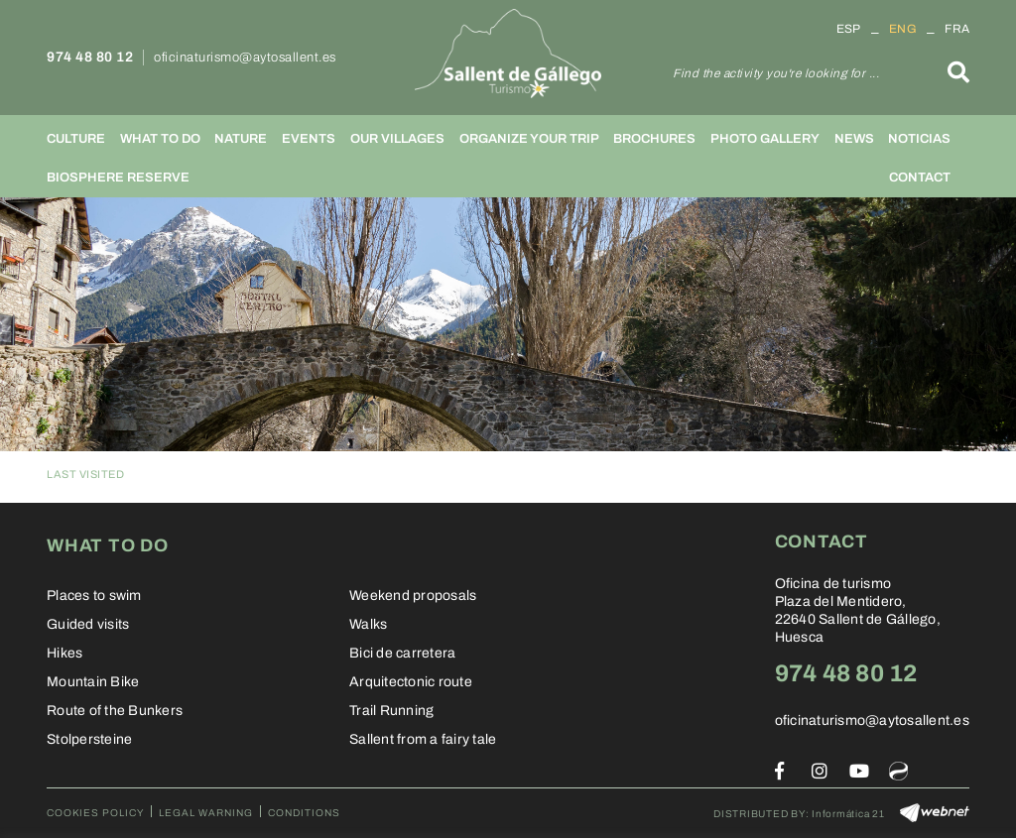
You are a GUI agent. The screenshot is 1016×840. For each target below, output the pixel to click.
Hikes (64, 653)
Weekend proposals (412, 595)
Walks (368, 624)
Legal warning (206, 812)
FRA (957, 29)
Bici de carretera (402, 653)
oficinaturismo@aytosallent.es (245, 57)
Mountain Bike (93, 681)
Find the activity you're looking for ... (776, 73)
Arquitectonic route (410, 681)
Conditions (304, 812)
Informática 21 (848, 813)
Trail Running (391, 710)
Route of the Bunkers (115, 710)
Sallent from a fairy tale (422, 739)
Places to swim (94, 595)
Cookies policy (95, 812)
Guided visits (88, 624)
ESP (848, 29)
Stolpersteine (89, 739)
